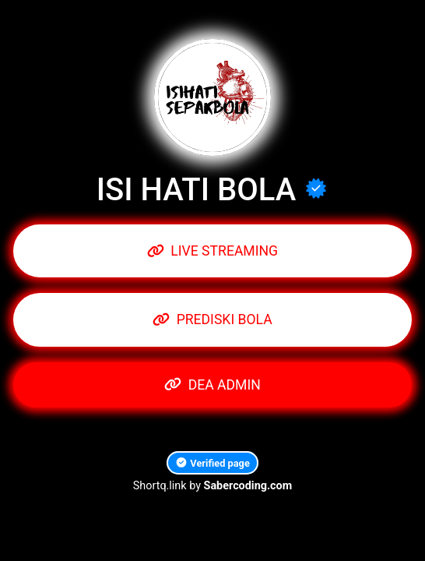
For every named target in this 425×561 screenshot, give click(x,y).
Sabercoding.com (248, 485)
